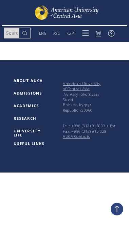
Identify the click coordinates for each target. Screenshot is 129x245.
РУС (56, 33)
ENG (43, 33)
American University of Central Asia (81, 86)
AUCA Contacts (76, 136)
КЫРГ (71, 33)
